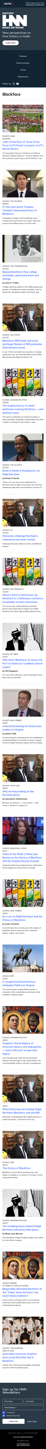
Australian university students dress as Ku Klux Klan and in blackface (19, 1357)
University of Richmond (35, 4)
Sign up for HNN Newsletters (23, 1437)
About (23, 69)
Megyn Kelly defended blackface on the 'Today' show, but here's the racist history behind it (22, 1292)
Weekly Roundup (13, 1416)
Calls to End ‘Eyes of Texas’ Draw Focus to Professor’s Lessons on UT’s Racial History (23, 145)
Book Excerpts (23, 63)
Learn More (32, 1421)
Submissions (23, 76)
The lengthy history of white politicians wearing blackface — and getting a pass (22, 409)
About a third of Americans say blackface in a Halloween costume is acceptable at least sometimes (22, 598)
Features (23, 56)
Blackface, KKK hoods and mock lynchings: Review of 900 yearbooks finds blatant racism (22, 344)
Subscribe (11, 42)
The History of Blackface (16, 1168)
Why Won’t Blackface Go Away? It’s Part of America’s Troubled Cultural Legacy (22, 663)
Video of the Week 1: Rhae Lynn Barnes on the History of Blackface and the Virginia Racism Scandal (22, 857)
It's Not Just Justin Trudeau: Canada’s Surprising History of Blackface (19, 210)
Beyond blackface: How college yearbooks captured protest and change (20, 275)
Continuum (10, 1412)
